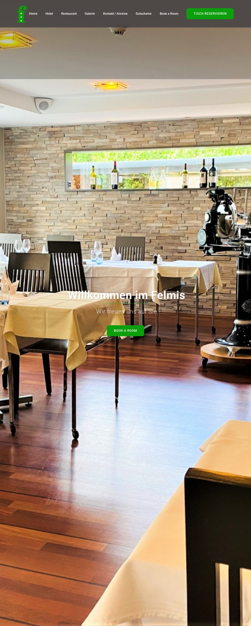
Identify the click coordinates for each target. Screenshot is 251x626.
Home (33, 13)
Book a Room (169, 13)
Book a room (125, 331)
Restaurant (69, 13)
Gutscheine (144, 13)
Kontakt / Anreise (115, 13)
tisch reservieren (210, 13)
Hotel (49, 13)
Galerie (90, 13)
